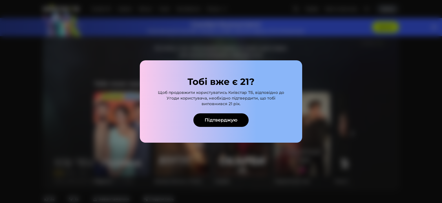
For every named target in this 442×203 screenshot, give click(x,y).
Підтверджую (221, 120)
